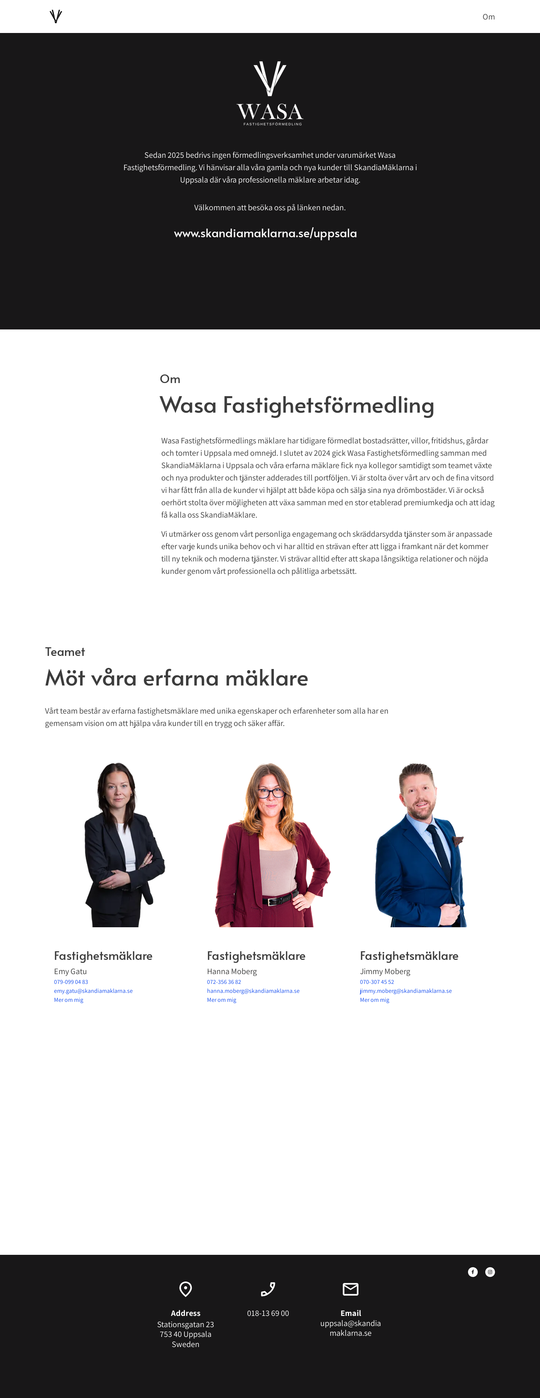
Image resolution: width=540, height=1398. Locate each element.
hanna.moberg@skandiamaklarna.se (253, 991)
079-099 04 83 (71, 982)
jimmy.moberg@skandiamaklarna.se (406, 991)
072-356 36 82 (224, 982)
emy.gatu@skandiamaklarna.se (93, 991)
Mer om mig (68, 1000)
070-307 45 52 (377, 982)
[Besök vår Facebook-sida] (473, 1272)
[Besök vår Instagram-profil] (490, 1272)
